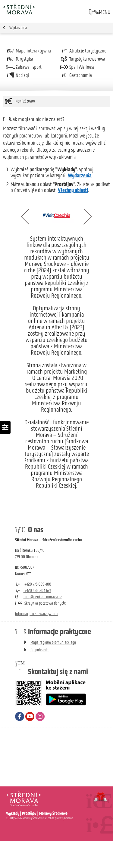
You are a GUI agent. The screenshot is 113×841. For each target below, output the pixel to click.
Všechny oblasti (73, 190)
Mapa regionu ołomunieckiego (53, 642)
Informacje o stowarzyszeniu (36, 613)
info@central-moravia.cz (38, 596)
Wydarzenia (18, 28)
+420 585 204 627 (33, 590)
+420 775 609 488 (33, 584)
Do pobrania (39, 650)
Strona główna (19, 8)
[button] (99, 12)
